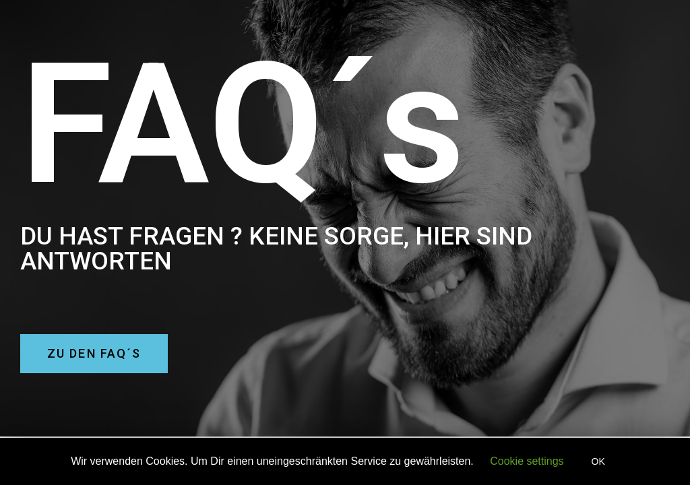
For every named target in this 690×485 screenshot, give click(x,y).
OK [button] (598, 461)
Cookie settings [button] (526, 461)
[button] (94, 353)
